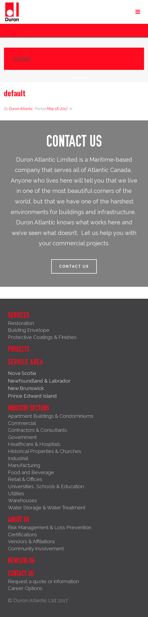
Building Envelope (28, 330)
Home (65, 77)
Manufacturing (24, 465)
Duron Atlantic (21, 109)
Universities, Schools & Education (46, 486)
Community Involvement (36, 548)
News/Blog (21, 560)
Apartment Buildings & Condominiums (50, 416)
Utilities (16, 493)
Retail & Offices (25, 479)
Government (22, 437)
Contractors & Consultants (37, 430)
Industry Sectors (28, 408)
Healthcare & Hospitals (34, 444)
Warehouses (22, 500)
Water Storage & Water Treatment (46, 507)
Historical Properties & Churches (44, 451)
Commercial (22, 423)
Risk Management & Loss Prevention (49, 527)
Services (18, 315)
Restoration (21, 323)
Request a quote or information (43, 581)
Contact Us (21, 573)
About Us (18, 519)
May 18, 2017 (57, 109)
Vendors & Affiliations (31, 541)
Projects (18, 349)
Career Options (25, 588)
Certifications (22, 534)
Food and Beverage (31, 472)
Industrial (18, 458)
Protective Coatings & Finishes (42, 337)
